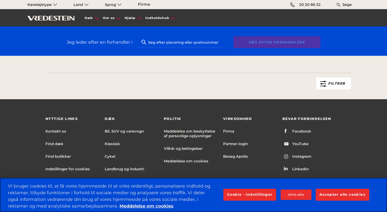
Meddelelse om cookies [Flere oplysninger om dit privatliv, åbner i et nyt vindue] (146, 206)
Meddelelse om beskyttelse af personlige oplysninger (189, 133)
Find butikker (58, 156)
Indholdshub (157, 18)
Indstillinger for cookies (67, 169)
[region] (193, 195)
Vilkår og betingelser (183, 148)
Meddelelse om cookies (186, 161)
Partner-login (235, 143)
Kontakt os (55, 131)
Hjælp (130, 18)
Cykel (110, 156)
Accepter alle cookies (342, 194)
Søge (347, 4)
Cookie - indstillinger (249, 194)
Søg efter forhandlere (277, 42)
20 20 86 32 (305, 4)
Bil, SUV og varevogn (124, 131)
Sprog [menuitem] (113, 4)
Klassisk (112, 143)
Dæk (89, 18)
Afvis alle (296, 194)
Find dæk (54, 143)
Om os (109, 18)
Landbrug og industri (124, 169)
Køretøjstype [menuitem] (42, 4)
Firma (144, 4)
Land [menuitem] (81, 4)
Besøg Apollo (235, 156)
